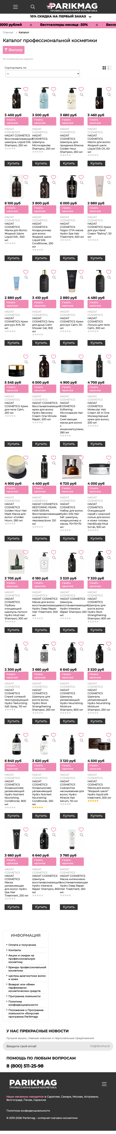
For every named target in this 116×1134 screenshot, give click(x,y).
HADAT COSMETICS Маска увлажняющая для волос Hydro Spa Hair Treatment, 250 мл (16, 885)
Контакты (14, 950)
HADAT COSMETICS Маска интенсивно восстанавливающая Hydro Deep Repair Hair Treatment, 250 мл (74, 884)
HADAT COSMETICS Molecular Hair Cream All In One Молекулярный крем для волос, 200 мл (98, 412)
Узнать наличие (12, 121)
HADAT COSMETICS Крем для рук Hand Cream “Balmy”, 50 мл (99, 230)
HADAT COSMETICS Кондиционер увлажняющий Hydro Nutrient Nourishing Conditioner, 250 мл (42, 793)
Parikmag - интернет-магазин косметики (50, 1118)
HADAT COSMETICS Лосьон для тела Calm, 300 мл (99, 323)
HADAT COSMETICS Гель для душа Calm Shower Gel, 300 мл (43, 325)
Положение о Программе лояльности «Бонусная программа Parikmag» (25, 1013)
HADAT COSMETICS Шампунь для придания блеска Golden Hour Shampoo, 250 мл (71, 144)
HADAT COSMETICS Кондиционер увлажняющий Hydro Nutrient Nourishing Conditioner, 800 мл (15, 793)
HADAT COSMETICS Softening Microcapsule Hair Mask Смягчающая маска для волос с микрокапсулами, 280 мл (72, 417)
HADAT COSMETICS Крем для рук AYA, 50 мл (16, 323)
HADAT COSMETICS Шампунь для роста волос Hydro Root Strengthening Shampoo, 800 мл (99, 608)
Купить (13, 163)
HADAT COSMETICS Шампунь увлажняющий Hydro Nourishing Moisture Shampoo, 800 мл (71, 699)
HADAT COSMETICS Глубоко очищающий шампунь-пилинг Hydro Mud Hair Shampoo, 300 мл (16, 608)
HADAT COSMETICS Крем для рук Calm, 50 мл (71, 323)
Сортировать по (15, 67)
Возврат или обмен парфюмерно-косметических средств (24, 988)
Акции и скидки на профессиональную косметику (21, 959)
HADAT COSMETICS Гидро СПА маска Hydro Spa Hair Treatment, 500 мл (72, 230)
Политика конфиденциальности (23, 1003)
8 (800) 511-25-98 (24, 1066)
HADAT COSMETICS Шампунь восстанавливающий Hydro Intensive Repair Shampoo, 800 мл (46, 884)
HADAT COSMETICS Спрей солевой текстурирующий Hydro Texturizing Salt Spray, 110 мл (16, 698)
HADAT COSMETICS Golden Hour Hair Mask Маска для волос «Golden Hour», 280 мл (16, 512)
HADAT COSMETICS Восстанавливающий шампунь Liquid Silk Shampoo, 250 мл (19, 140)
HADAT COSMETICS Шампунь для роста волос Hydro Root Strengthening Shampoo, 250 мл (43, 699)
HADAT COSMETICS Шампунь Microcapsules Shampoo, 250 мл (43, 142)
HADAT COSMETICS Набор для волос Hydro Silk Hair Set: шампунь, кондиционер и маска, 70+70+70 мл (71, 515)
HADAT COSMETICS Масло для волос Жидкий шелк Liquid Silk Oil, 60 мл (99, 144)
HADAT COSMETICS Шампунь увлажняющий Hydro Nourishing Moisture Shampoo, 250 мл (99, 699)
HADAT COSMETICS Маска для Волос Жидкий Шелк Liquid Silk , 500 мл (16, 232)
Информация (26, 935)
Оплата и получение (22, 945)
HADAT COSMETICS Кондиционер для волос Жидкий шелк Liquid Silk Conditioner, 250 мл (42, 235)
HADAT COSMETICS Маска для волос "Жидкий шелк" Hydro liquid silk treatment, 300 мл (99, 789)
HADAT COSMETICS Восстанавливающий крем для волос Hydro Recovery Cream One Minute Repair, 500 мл (46, 411)
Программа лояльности (24, 996)
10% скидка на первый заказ (58, 16)
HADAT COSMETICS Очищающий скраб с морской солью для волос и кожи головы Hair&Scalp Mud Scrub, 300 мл (99, 515)
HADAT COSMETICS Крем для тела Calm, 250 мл (16, 407)
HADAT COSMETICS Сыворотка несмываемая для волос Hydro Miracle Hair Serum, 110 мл (72, 791)
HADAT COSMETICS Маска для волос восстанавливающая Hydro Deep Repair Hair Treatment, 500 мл (46, 607)
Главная (8, 32)
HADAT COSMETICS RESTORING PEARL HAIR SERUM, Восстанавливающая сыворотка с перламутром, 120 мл (46, 513)
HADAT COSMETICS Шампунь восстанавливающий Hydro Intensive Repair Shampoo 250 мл (74, 607)
